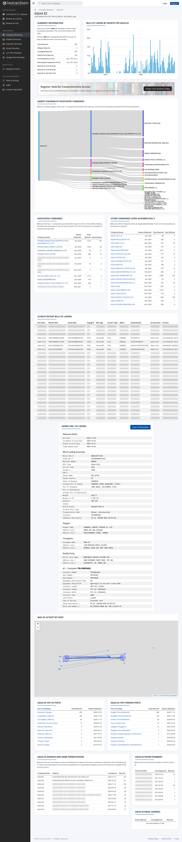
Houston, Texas (43, 741)
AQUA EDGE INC (117, 265)
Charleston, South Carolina (47, 723)
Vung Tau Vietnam (117, 741)
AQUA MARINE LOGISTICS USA (122, 297)
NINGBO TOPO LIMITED (101, 178)
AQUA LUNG (115, 286)
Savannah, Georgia (44, 712)
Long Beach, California (45, 716)
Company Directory (46, 10)
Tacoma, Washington (45, 737)
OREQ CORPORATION (152, 153)
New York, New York (45, 730)
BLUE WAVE (148, 206)
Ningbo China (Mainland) (120, 712)
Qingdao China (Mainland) (120, 730)
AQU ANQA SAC (116, 247)
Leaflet (155, 695)
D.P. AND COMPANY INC (153, 207)
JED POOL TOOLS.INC (152, 123)
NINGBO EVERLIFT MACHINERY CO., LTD (52, 283)
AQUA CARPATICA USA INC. (121, 254)
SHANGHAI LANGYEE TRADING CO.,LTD (107, 171)
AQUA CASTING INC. (118, 257)
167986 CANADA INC (152, 194)
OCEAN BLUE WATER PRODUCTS (156, 164)
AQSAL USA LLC (116, 236)
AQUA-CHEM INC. (117, 301)
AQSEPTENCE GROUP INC (120, 239)
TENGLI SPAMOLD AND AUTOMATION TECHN (109, 185)
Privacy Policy (153, 839)
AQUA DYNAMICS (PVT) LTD (121, 261)
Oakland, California (44, 734)
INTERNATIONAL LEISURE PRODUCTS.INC (160, 179)
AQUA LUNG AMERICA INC (120, 290)
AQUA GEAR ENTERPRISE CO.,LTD (123, 272)
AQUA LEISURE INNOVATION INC (123, 279)
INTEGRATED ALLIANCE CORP (155, 203)
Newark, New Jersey (44, 726)
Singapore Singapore (118, 726)
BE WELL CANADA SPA (152, 197)
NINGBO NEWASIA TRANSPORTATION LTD (108, 186)
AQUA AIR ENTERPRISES (120, 250)
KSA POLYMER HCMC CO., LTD (103, 188)
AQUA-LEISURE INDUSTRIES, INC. (123, 304)
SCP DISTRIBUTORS (151, 169)
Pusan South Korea (118, 723)
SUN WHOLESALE (151, 175)
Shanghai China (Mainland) (121, 716)
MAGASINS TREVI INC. (152, 195)
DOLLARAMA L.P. (150, 187)
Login (164, 3)
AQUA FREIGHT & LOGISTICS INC (123, 268)
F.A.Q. (177, 839)
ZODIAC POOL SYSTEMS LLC (154, 160)
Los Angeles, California (45, 719)
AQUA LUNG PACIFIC (118, 293)
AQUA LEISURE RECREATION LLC (123, 283)
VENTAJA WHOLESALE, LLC (154, 209)
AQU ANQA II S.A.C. (118, 243)
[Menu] (33, 3)
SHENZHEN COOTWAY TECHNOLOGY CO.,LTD (109, 183)
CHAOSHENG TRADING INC (154, 183)
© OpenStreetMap (163, 695)
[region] (15, 424)
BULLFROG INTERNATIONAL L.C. (156, 198)
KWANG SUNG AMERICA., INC (155, 204)
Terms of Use (166, 839)
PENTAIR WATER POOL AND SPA (156, 143)
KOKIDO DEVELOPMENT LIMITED (104, 163)
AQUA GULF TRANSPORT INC (121, 275)
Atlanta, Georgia (43, 745)
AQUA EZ (43, 146)
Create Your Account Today (157, 88)
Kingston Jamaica (117, 737)
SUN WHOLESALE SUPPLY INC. (156, 173)
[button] (38, 624)
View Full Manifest (140, 427)
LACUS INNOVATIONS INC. (154, 201)
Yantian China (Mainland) (120, 719)
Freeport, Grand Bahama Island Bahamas (126, 745)
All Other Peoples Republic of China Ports (126, 734)
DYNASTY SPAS (150, 200)
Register (175, 3)
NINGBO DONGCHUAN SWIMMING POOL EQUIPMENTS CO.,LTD (116, 134)
